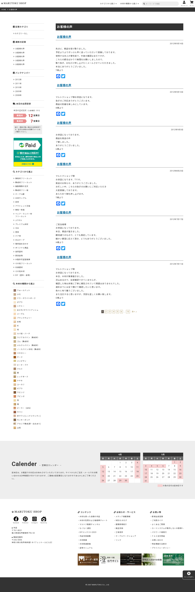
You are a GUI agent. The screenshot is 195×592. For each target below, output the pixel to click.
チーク (18, 357)
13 (128, 311)
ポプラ (18, 302)
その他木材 (20, 271)
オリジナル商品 (21, 248)
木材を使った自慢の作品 (90, 517)
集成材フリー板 (21, 190)
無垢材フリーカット (23, 178)
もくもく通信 (85, 528)
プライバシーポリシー (161, 548)
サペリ (18, 412)
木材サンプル (20, 198)
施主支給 (119, 528)
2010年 (18, 87)
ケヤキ (18, 381)
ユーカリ (19, 385)
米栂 (17, 322)
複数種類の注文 (21, 186)
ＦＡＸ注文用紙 (158, 536)
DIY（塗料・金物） (23, 275)
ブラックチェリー (23, 318)
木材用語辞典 (85, 544)
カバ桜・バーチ (22, 334)
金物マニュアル (86, 548)
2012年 (18, 80)
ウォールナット (22, 290)
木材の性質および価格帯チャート (94, 520)
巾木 (17, 228)
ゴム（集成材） (22, 341)
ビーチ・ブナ (21, 365)
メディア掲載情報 (123, 517)
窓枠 (17, 232)
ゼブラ (18, 389)
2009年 (18, 91)
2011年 (18, 84)
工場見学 (119, 532)
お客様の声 (64, 36)
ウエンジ (19, 392)
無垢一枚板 (20, 210)
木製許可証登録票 (22, 260)
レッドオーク (21, 377)
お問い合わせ (157, 540)
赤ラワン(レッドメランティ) (27, 416)
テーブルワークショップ (126, 536)
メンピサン (20, 361)
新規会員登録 (157, 517)
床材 (17, 202)
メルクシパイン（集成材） (26, 345)
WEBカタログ (121, 520)
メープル (19, 314)
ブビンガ (19, 396)
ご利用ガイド (157, 520)
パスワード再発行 (159, 532)
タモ (17, 294)
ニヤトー (19, 306)
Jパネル (18, 220)
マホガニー (20, 353)
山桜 (17, 428)
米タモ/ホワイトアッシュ (26, 310)
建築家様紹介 (121, 524)
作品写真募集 (85, 536)
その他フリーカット (23, 263)
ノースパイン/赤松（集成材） (28, 349)
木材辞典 (83, 540)
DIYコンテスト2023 (88, 532)
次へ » (134, 312)
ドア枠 (18, 236)
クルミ (18, 369)
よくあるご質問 (158, 524)
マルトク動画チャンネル (90, 524)
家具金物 (19, 256)
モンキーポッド (22, 420)
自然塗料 (19, 252)
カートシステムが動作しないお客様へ (168, 528)
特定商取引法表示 (159, 544)
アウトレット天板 (22, 206)
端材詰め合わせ (21, 244)
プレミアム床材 (21, 224)
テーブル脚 (19, 194)
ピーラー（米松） (23, 408)
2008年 (18, 95)
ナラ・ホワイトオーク (25, 298)
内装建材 (19, 267)
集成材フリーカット (23, 182)
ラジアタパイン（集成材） (26, 337)
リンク (118, 540)
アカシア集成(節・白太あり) (27, 424)
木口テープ (19, 240)
